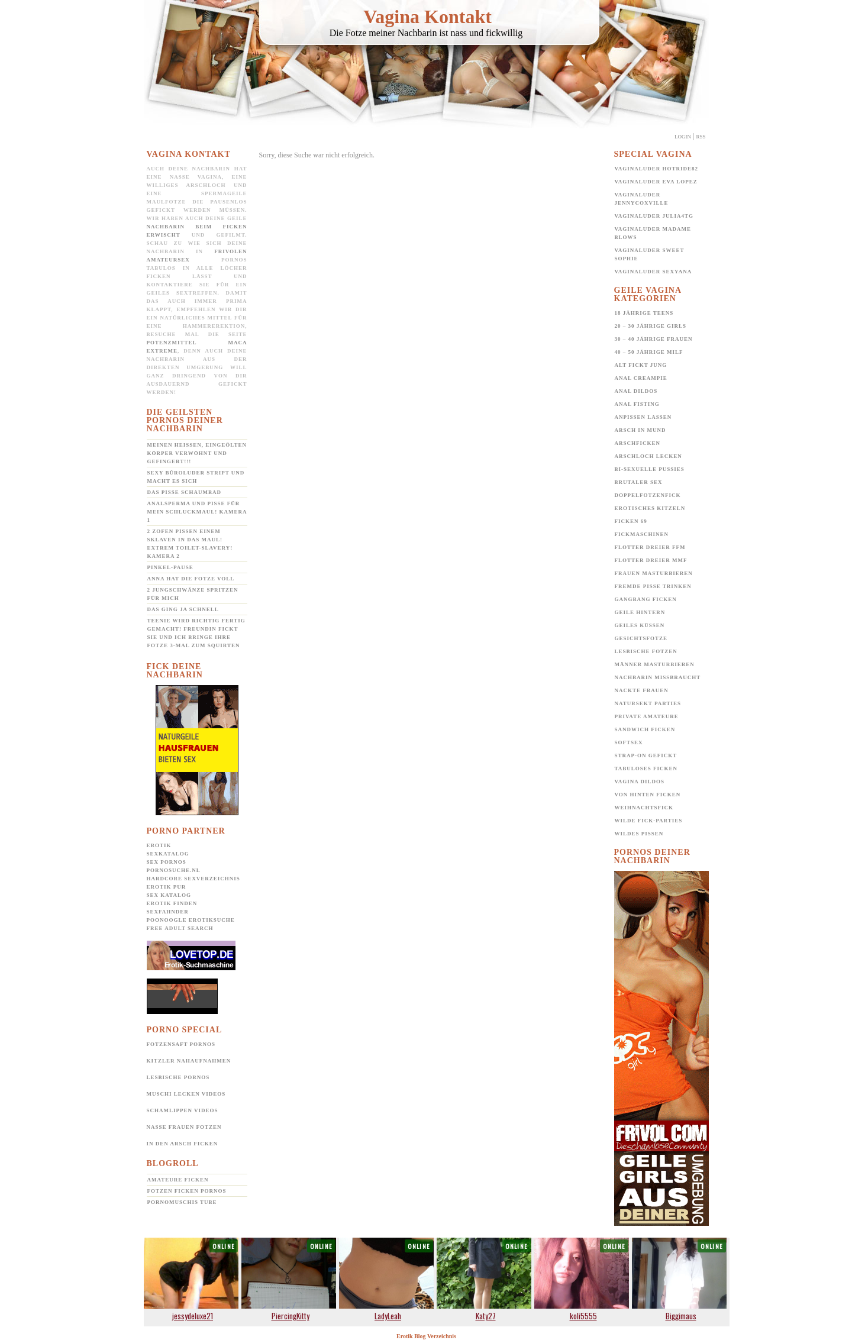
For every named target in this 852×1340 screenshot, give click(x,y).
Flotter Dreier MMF (651, 560)
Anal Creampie (641, 378)
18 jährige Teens (644, 313)
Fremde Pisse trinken (653, 586)
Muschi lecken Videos (186, 1094)
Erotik (159, 845)
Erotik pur (166, 887)
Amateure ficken (178, 1180)
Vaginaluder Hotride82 (657, 169)
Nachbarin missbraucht (658, 677)
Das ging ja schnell (183, 609)
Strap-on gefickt (646, 755)
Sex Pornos (166, 862)
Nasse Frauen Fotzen (184, 1127)
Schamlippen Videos (182, 1110)
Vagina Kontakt (427, 16)
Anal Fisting (637, 404)
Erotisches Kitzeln (650, 508)
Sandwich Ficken (645, 729)
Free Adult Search (180, 928)
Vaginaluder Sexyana (653, 272)
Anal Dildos (636, 391)
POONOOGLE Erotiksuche (191, 920)
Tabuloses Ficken (646, 768)
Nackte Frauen (642, 690)
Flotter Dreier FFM (650, 547)
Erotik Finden (172, 903)
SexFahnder (168, 912)
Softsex (629, 742)
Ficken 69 (631, 521)
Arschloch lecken (648, 456)
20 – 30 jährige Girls (651, 326)
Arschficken (638, 443)
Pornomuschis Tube (182, 1202)
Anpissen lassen (643, 417)
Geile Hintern (640, 612)
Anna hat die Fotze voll (191, 579)
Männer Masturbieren (655, 664)
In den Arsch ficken (182, 1144)
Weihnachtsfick (644, 808)
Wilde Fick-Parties (649, 821)
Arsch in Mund (640, 430)
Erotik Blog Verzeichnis (426, 1336)
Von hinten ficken (648, 794)
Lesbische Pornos (178, 1077)
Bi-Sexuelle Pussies (650, 469)
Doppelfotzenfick (648, 495)
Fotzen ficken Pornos (187, 1191)
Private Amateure (647, 716)
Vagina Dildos (640, 781)
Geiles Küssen (640, 625)
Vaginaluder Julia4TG (654, 216)
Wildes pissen (639, 834)
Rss (700, 137)
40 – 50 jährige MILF (649, 352)
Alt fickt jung (641, 365)
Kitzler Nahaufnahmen (189, 1061)
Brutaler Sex (639, 482)
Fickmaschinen (642, 534)
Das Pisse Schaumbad (184, 492)
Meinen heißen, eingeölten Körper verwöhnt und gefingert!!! (197, 453)
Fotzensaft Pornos (181, 1044)
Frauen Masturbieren (654, 573)
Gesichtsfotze (641, 638)
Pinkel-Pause (170, 567)
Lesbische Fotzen (646, 651)
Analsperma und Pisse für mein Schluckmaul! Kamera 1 (197, 512)
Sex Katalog (169, 895)
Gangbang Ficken (646, 599)
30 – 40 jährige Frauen (654, 339)
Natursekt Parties (648, 703)
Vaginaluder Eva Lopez (656, 182)
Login (682, 137)
